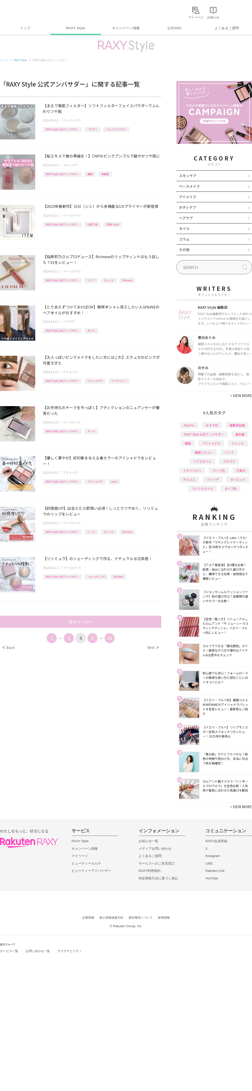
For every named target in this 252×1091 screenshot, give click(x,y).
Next (153, 647)
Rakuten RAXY (22, 12)
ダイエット (237, 479)
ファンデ (213, 479)
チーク (91, 431)
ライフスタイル (202, 488)
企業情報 (88, 917)
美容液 (105, 174)
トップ (25, 28)
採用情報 (164, 917)
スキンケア (70, 165)
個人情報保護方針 (111, 917)
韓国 (89, 174)
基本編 (239, 434)
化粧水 (240, 470)
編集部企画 (237, 425)
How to (189, 425)
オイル (91, 330)
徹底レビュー (204, 452)
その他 (184, 249)
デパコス (189, 479)
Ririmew (127, 280)
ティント (109, 280)
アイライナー (119, 381)
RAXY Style (75, 28)
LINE (209, 863)
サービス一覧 (9, 951)
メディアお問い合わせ (155, 848)
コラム (184, 239)
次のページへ (81, 622)
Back (9, 647)
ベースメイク (72, 120)
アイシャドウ (95, 381)
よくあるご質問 (227, 28)
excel (114, 481)
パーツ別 (219, 470)
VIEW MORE (241, 395)
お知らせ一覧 (148, 841)
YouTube (211, 878)
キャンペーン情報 (126, 28)
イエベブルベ (192, 470)
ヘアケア (69, 321)
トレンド (238, 443)
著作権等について (141, 917)
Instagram (212, 856)
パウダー (92, 129)
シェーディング (96, 576)
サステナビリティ (69, 951)
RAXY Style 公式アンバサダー (62, 129)
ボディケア (187, 207)
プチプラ (229, 461)
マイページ (80, 856)
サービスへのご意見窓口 (157, 863)
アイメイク (70, 372)
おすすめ (212, 425)
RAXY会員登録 (216, 841)
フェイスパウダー (116, 129)
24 (109, 638)
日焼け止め (112, 224)
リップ (91, 280)
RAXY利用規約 (150, 871)
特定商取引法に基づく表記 (158, 878)
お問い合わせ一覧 (38, 951)
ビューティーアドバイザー (91, 871)
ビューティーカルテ (86, 863)
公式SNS (174, 28)
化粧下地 (92, 224)
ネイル (184, 228)
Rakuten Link (215, 871)
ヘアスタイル (202, 461)
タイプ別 (231, 488)
